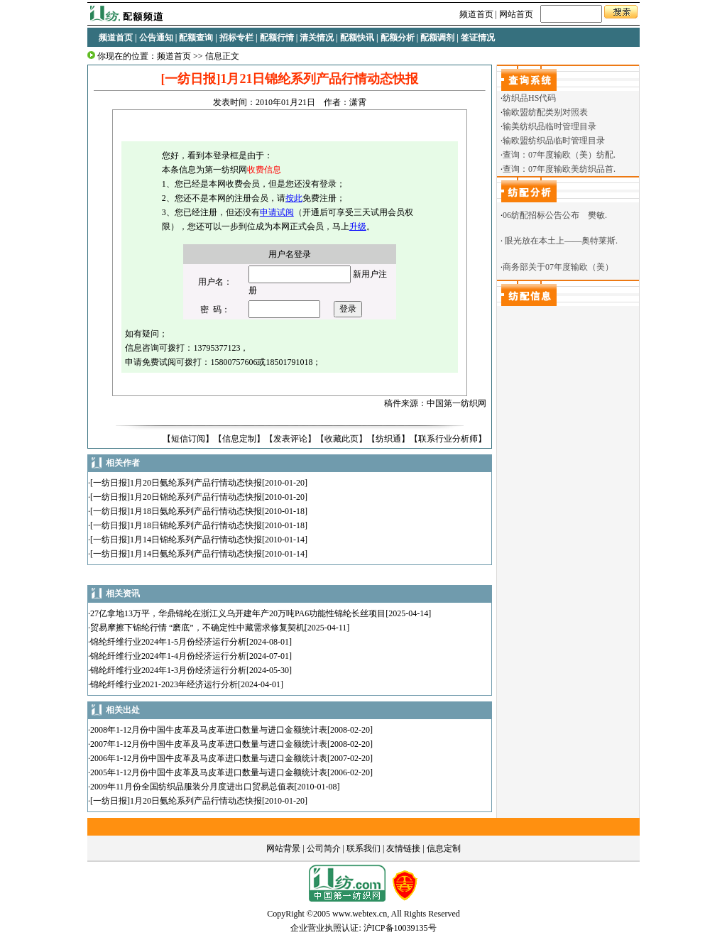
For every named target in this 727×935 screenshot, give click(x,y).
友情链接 (403, 848)
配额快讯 (357, 38)
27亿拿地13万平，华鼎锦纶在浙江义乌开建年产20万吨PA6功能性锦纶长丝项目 (238, 613)
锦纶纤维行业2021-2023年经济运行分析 (164, 684)
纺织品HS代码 (529, 98)
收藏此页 (341, 439)
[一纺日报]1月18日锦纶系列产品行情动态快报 (176, 525)
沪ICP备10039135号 (400, 928)
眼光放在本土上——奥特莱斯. (561, 241)
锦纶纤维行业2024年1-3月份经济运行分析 (168, 670)
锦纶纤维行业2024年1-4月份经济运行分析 (168, 656)
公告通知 (156, 38)
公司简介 (324, 848)
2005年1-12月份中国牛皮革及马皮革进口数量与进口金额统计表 (208, 772)
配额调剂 (437, 38)
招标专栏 (236, 38)
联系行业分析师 (448, 439)
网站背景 (283, 848)
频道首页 (476, 14)
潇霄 (357, 102)
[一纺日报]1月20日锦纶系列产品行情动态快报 (176, 497)
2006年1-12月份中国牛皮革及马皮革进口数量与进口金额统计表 (208, 758)
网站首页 (516, 14)
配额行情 (277, 38)
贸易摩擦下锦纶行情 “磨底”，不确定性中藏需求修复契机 (197, 628)
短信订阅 (188, 439)
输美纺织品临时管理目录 (549, 126)
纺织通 (388, 439)
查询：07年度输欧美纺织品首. (559, 169)
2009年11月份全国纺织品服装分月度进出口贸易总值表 (192, 787)
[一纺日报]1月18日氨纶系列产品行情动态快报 (176, 511)
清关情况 (317, 38)
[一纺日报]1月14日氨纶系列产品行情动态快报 (176, 554)
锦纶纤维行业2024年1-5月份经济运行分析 (168, 642)
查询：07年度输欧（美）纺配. (559, 155)
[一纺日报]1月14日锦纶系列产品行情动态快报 (176, 540)
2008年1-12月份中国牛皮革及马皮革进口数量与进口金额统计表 (208, 730)
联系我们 (363, 848)
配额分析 (398, 38)
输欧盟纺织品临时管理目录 (554, 141)
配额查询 (196, 38)
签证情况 (478, 38)
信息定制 (239, 439)
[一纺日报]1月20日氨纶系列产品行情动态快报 (176, 483)
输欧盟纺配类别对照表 (545, 112)
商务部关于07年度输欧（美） (558, 267)
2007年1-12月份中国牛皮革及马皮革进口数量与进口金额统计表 (208, 744)
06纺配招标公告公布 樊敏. (555, 215)
